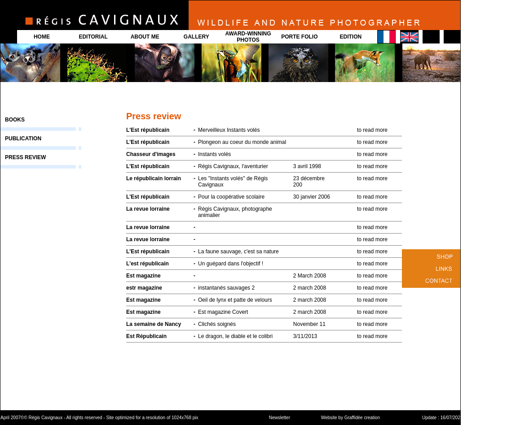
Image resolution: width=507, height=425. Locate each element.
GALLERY (196, 37)
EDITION (351, 37)
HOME (42, 37)
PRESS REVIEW (25, 157)
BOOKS (15, 120)
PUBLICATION (23, 138)
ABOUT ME (145, 37)
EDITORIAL (93, 37)
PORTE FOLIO (299, 37)
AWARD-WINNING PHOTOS (248, 36)
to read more (372, 130)
